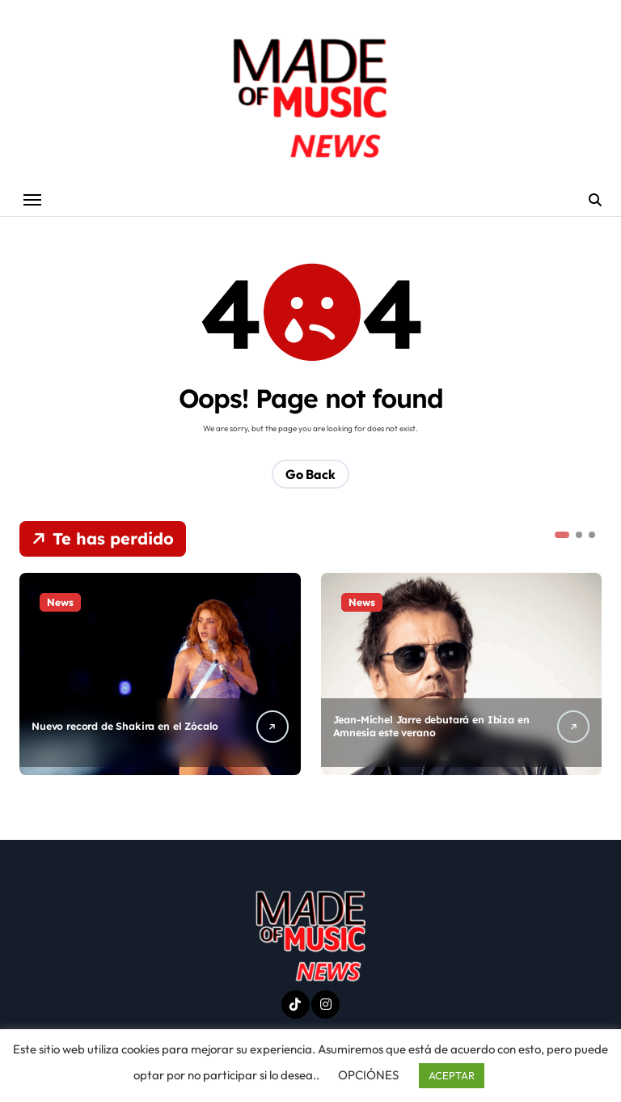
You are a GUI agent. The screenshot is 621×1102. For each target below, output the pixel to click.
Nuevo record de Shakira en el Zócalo (129, 727)
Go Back (310, 475)
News (60, 602)
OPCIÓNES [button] (368, 1075)
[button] (562, 535)
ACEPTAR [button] (452, 1075)
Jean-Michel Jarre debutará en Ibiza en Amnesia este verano (428, 727)
